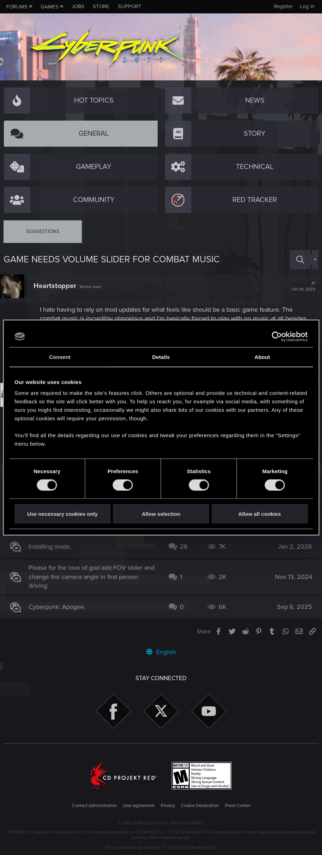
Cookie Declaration (200, 805)
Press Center (237, 805)
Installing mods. (53, 546)
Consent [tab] (60, 357)
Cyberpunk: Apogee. (60, 607)
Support (129, 6)
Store (101, 6)
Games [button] (50, 7)
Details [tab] (161, 357)
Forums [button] (17, 7)
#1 (300, 286)
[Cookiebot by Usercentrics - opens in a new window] (277, 336)
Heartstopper (58, 286)
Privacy (168, 805)
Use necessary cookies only (62, 514)
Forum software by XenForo (161, 847)
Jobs (78, 6)
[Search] (300, 259)
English (161, 652)
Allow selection (161, 514)
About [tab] (262, 357)
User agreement (138, 805)
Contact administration (94, 805)
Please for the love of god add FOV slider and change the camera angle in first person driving (92, 576)
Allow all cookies (259, 514)
